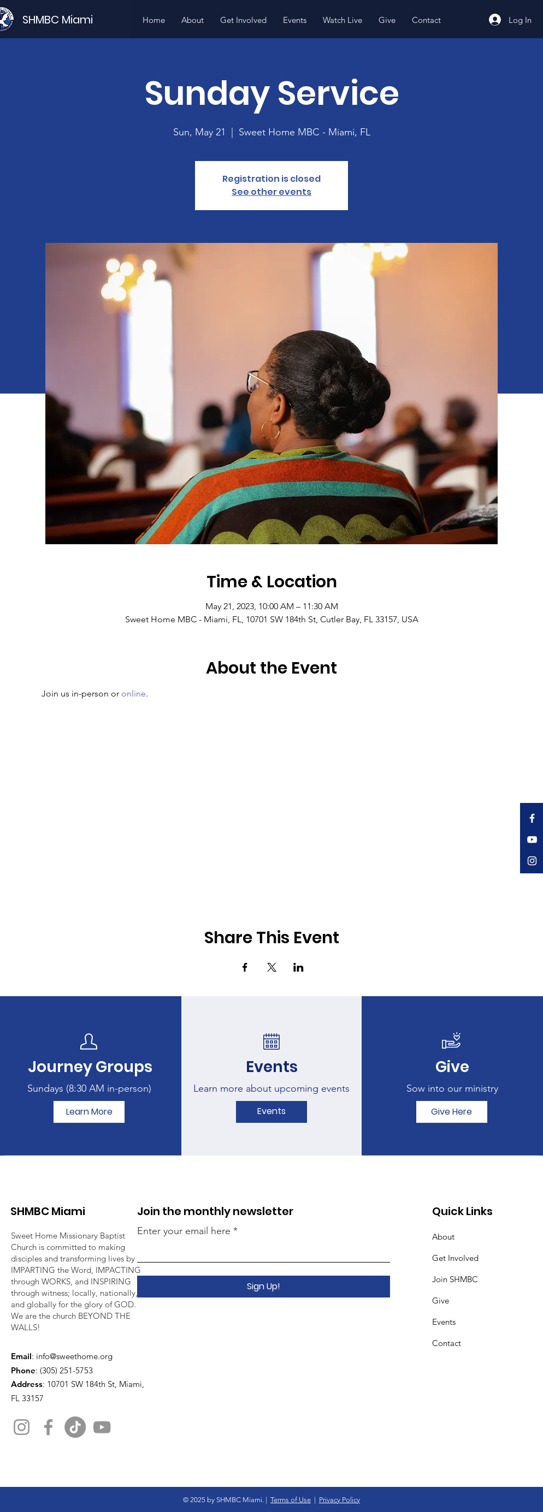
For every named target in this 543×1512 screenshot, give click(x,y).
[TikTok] (75, 1427)
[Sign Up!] (263, 1286)
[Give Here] (451, 1112)
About (443, 1236)
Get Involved (455, 1258)
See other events (271, 192)
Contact (446, 1343)
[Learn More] (89, 1112)
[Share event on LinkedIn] (298, 967)
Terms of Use (290, 1500)
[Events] (271, 1112)
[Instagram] (532, 861)
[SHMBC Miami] (75, 19)
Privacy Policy (339, 1500)
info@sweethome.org (74, 1356)
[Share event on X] (272, 967)
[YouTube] (532, 840)
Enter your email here (184, 1231)
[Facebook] (532, 818)
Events (444, 1322)
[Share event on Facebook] (245, 967)
